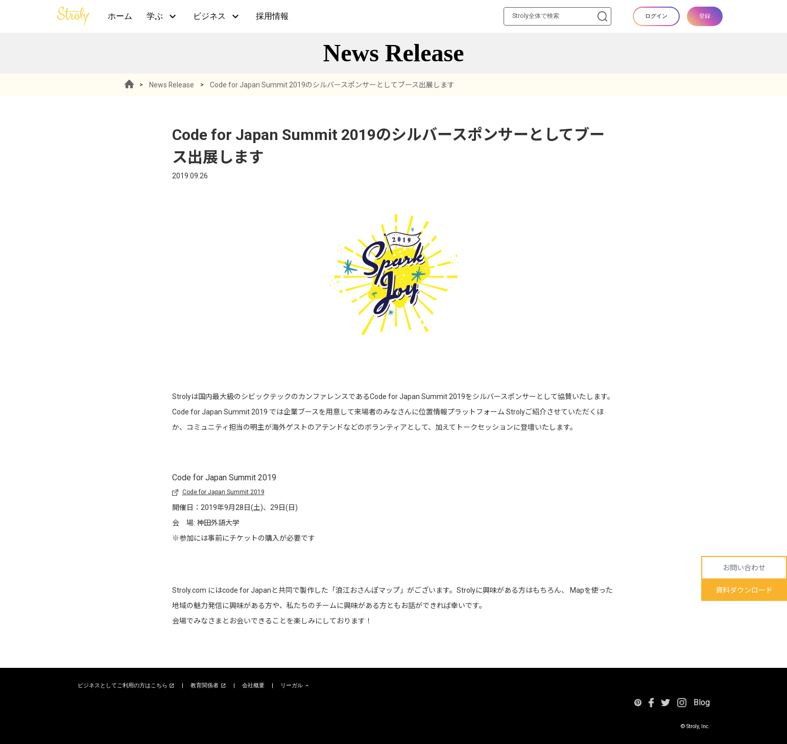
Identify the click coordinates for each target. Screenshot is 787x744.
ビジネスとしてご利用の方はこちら (126, 685)
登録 (704, 16)
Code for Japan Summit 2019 (223, 492)
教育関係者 (208, 685)
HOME (130, 85)
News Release (172, 85)
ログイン (656, 16)
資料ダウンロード (744, 590)
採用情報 (272, 16)
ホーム (120, 16)
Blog (702, 702)
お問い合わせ (744, 568)
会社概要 (253, 685)
